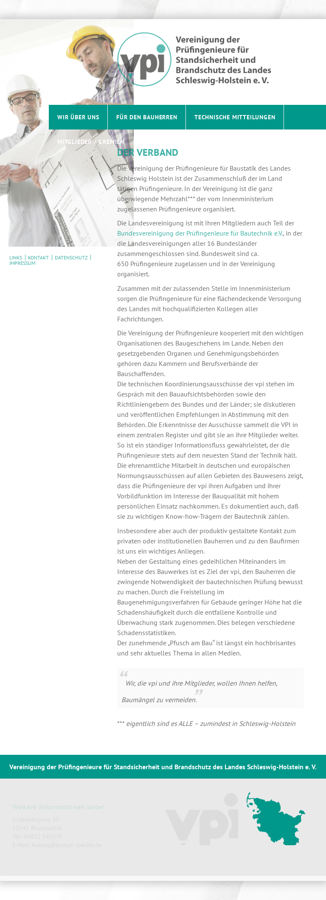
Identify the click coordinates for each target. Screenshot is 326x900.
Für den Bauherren (146, 117)
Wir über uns (78, 117)
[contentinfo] (163, 817)
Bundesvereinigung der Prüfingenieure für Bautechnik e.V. (200, 233)
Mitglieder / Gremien (90, 142)
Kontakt (38, 257)
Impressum (22, 263)
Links (15, 257)
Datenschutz (71, 257)
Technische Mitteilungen (234, 117)
